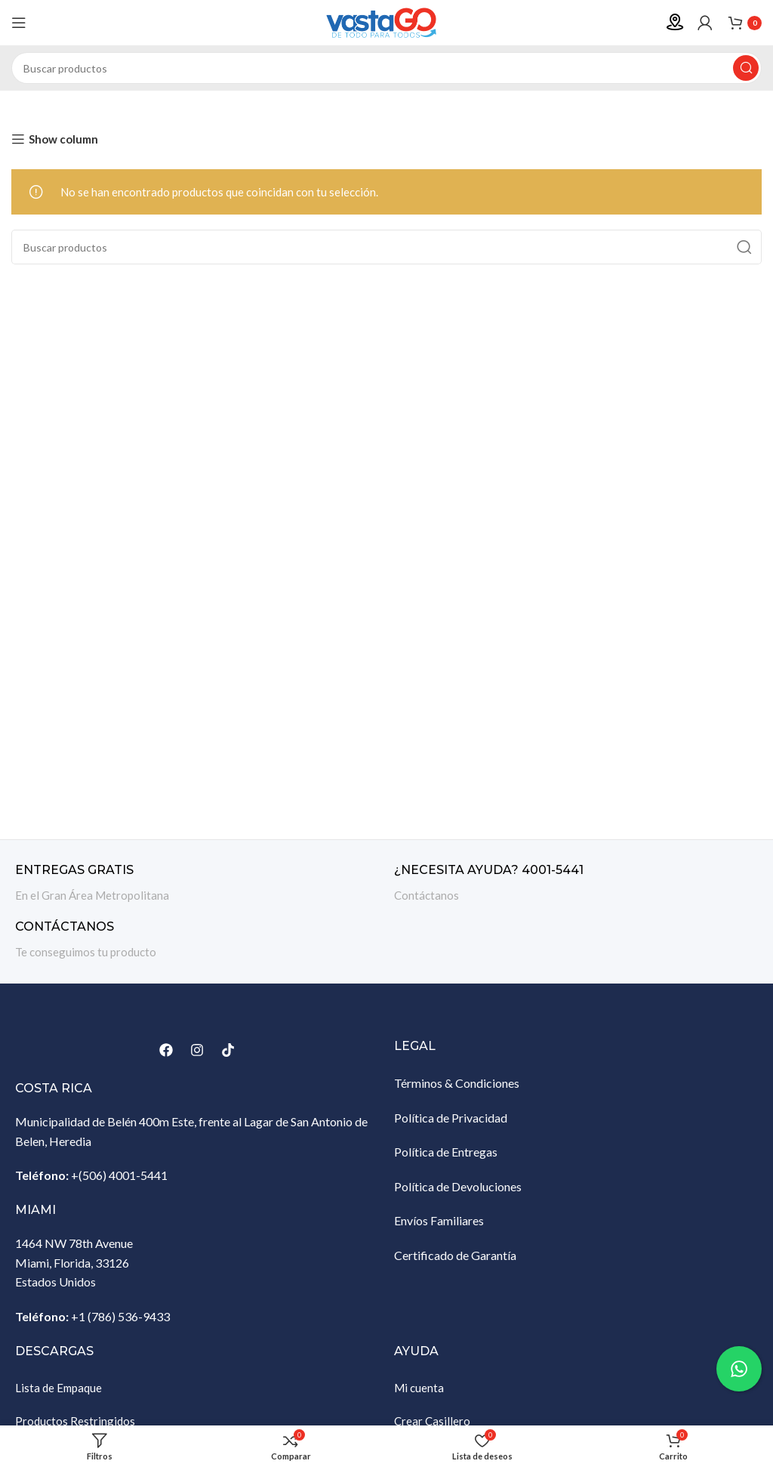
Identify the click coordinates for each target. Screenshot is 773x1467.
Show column (63, 139)
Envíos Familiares (439, 1220)
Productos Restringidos (75, 1421)
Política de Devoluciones (458, 1186)
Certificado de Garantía (455, 1255)
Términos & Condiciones (456, 1083)
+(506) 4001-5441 (119, 1175)
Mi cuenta (419, 1387)
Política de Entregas (445, 1151)
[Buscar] (386, 68)
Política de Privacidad (450, 1117)
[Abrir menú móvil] (19, 23)
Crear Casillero (432, 1421)
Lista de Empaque (58, 1387)
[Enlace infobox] (197, 883)
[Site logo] (386, 21)
